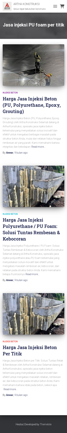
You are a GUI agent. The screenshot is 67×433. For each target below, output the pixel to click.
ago (21, 152)
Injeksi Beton (10, 92)
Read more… (38, 146)
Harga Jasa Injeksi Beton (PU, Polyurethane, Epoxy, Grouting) (32, 105)
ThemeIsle (45, 424)
